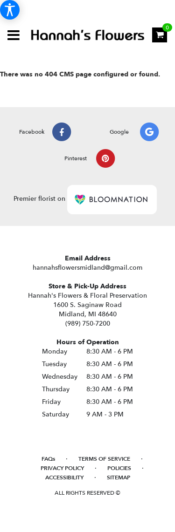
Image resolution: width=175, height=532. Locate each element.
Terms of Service (104, 459)
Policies (119, 468)
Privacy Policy (62, 468)
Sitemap (118, 477)
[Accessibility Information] (10, 10)
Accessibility (64, 477)
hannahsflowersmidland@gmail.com (87, 267)
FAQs (48, 459)
